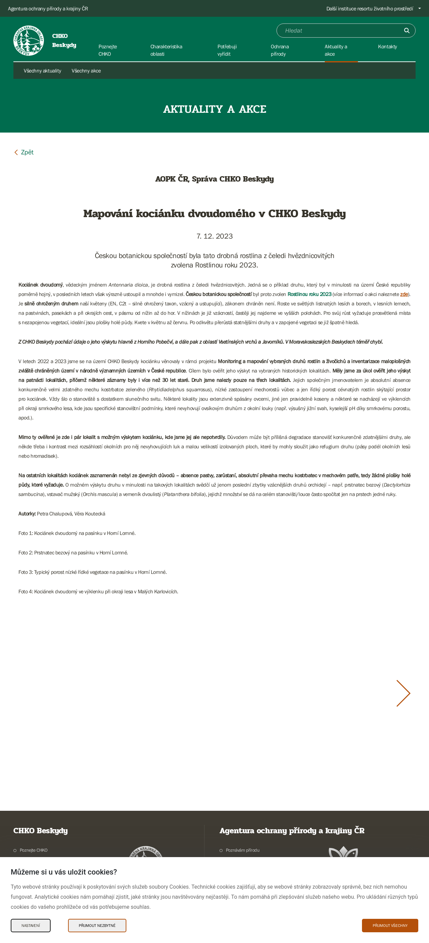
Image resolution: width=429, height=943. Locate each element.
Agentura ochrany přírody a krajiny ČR (48, 8)
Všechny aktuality (42, 70)
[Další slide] (403, 693)
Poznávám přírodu (243, 850)
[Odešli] (407, 30)
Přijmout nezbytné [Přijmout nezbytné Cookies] (97, 925)
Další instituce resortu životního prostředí (369, 8)
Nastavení (30, 925)
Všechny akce (86, 70)
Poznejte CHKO (34, 850)
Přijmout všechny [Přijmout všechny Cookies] (390, 925)
